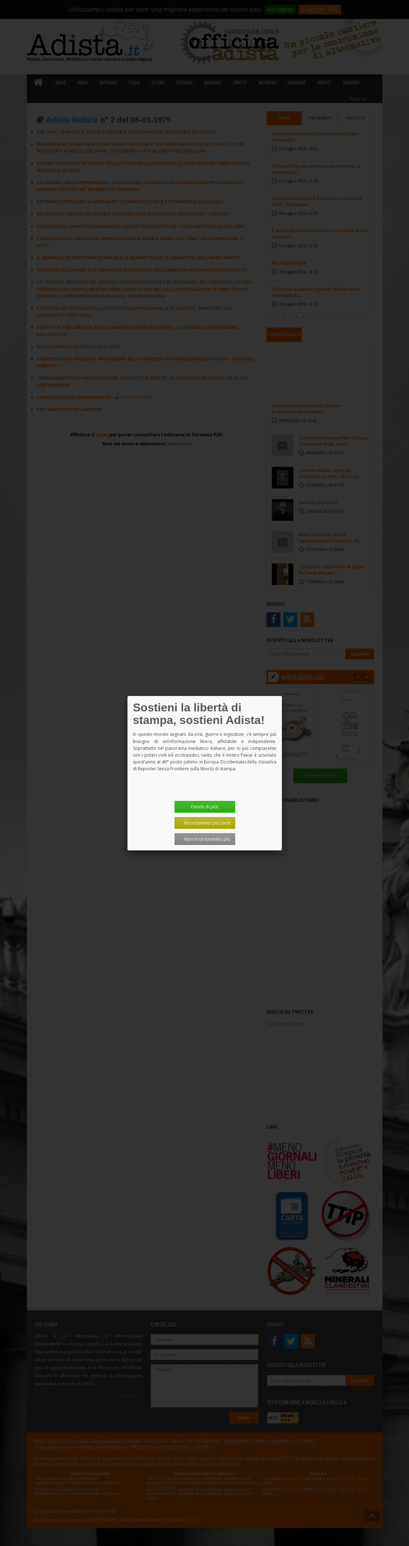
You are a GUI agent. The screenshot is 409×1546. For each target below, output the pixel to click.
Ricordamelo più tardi (207, 823)
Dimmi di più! (204, 806)
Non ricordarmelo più (207, 839)
